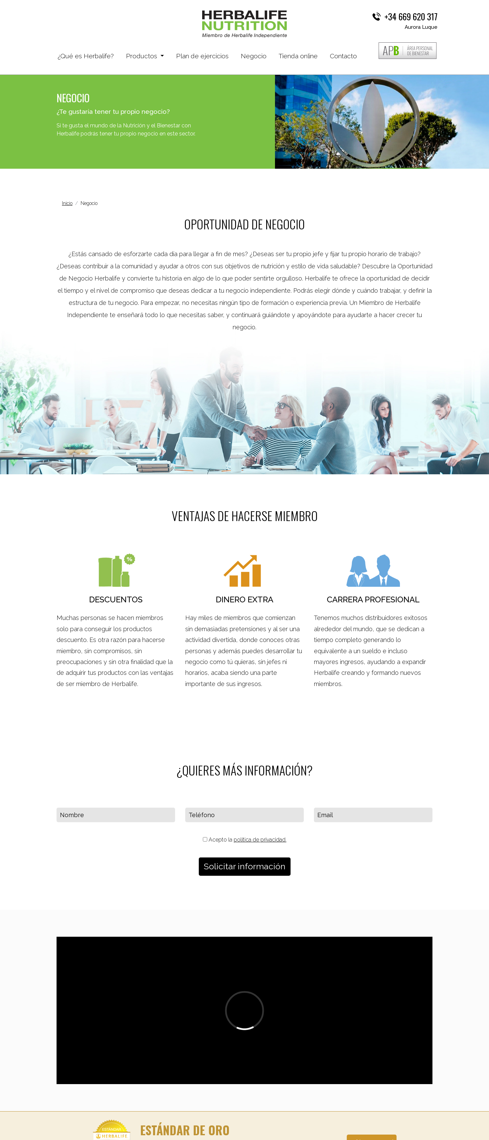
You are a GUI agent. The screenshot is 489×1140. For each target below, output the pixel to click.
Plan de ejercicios (202, 56)
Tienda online (298, 56)
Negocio (254, 56)
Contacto (343, 56)
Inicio (67, 203)
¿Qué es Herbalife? (86, 55)
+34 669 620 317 (411, 16)
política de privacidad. (260, 839)
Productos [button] (142, 56)
